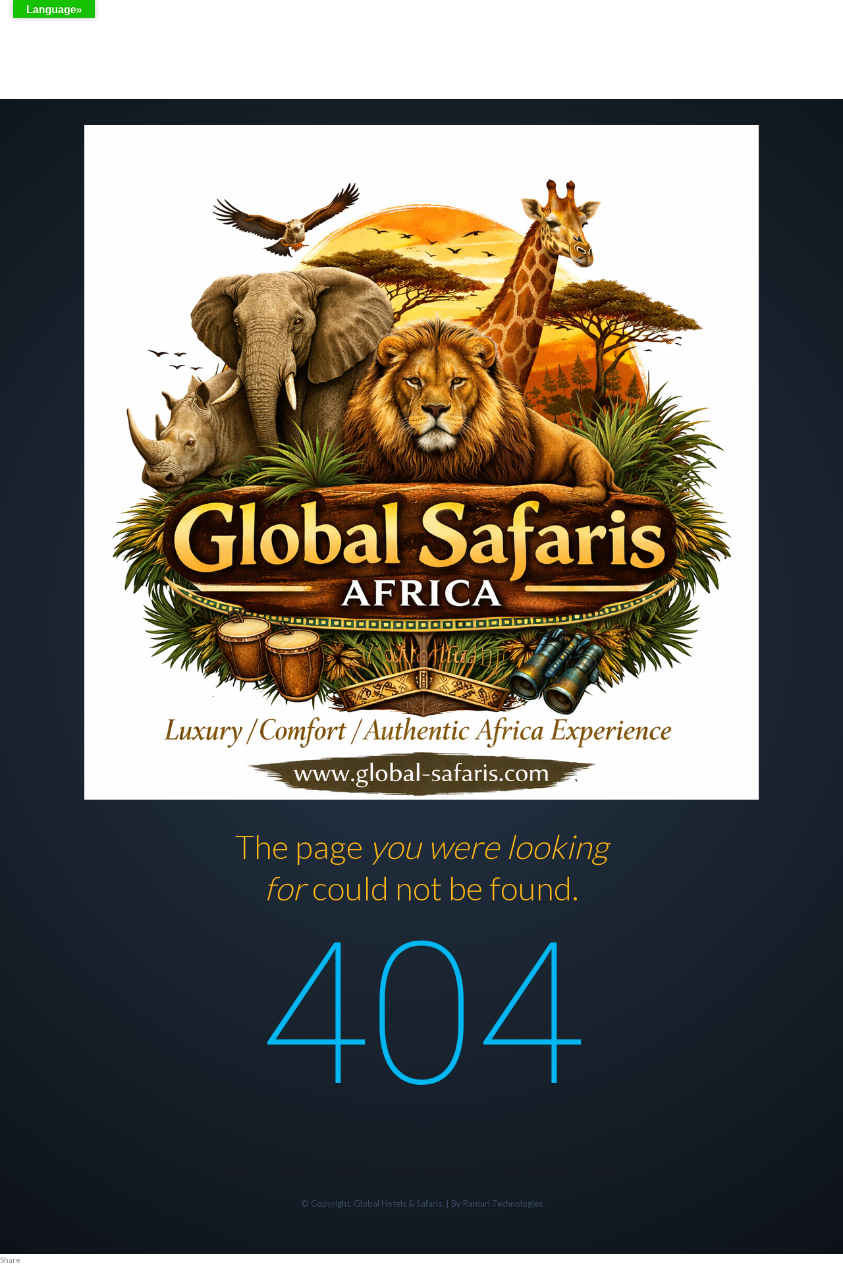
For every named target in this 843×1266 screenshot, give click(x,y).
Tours (289, 1171)
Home (237, 1171)
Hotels (344, 1171)
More (607, 1171)
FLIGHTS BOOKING (531, 1171)
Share (10, 1260)
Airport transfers (426, 1171)
